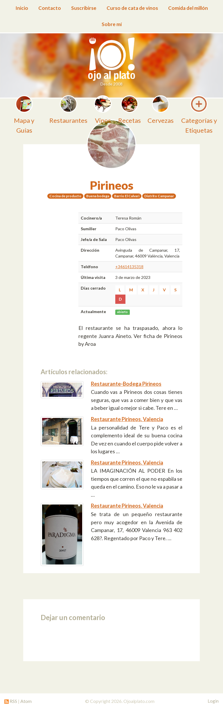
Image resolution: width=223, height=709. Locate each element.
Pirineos (111, 185)
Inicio (21, 8)
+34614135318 (129, 266)
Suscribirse (83, 8)
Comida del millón (188, 8)
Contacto (49, 8)
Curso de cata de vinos (132, 8)
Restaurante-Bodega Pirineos (126, 384)
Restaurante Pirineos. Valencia (127, 419)
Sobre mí (112, 24)
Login (213, 700)
